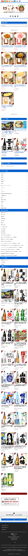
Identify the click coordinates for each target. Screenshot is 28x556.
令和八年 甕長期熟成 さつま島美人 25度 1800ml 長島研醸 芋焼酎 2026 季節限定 (7, 283)
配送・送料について (15, 549)
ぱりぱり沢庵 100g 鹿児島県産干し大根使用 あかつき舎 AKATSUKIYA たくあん (20, 86)
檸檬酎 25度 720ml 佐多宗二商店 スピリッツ (7, 487)
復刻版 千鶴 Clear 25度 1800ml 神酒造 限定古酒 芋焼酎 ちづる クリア (20, 446)
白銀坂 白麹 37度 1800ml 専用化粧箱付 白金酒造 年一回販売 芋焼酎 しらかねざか (20, 323)
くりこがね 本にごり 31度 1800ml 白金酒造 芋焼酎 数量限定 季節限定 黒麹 (20, 365)
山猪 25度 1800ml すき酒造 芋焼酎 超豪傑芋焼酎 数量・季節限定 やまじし (20, 385)
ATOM (24, 550)
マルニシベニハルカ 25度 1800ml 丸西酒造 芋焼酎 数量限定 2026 (7, 323)
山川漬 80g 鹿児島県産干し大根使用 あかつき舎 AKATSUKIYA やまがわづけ (7, 46)
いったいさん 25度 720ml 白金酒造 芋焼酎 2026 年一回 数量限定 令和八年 (7, 365)
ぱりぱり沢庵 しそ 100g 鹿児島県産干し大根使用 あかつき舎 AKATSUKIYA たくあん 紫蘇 (7, 106)
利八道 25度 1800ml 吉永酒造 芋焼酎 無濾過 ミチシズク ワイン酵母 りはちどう (7, 426)
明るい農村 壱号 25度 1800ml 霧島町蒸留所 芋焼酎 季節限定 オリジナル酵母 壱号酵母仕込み (7, 385)
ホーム (6, 549)
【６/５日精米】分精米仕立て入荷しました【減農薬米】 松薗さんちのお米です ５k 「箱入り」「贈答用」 (8, 132)
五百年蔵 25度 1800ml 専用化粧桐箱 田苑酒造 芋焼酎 (7, 152)
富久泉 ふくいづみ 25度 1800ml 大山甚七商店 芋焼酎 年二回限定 (20, 303)
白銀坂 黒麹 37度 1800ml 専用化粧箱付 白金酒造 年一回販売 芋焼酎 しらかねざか (7, 343)
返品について (20, 549)
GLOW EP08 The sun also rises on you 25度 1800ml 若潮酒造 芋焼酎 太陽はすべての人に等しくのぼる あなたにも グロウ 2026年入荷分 (20, 344)
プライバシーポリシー (13, 550)
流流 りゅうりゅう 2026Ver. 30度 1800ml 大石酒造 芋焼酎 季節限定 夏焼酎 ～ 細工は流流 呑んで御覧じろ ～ (7, 447)
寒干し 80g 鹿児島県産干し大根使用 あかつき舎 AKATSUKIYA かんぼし (7, 66)
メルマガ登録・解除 (18, 550)
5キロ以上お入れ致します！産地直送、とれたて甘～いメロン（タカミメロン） (20, 130)
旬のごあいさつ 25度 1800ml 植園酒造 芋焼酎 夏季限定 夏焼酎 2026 (20, 426)
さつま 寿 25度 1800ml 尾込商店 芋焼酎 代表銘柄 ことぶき (7, 467)
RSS (22, 550)
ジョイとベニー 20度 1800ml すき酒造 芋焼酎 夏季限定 (7, 405)
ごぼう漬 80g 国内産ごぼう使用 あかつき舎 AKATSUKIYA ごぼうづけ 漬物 (7, 85)
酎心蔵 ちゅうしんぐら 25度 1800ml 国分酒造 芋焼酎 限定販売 (20, 152)
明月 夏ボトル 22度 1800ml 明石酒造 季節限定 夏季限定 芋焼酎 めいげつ (20, 406)
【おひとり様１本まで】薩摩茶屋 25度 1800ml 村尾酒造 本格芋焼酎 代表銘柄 (20, 283)
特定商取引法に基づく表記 (6, 550)
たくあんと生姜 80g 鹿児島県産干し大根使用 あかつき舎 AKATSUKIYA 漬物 (20, 66)
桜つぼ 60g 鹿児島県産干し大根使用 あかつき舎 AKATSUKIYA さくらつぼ (20, 46)
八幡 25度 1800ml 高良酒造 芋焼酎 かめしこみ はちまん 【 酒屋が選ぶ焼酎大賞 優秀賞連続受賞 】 (20, 467)
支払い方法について (10, 549)
